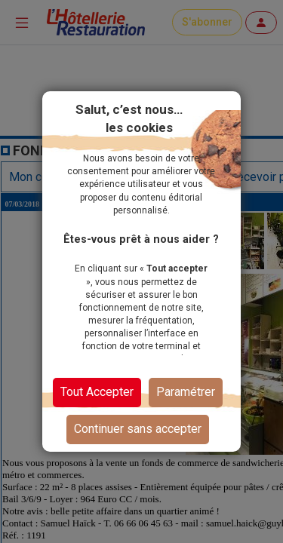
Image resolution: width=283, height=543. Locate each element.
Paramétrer (185, 392)
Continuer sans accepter (137, 429)
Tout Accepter (97, 392)
